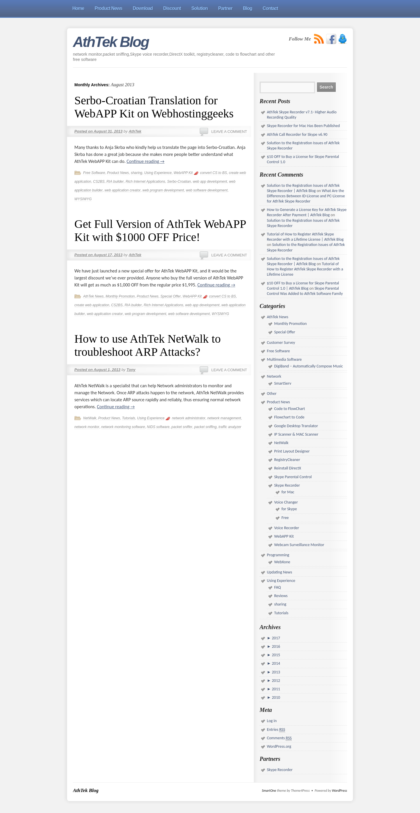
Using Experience (158, 173)
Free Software (94, 173)
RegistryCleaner (287, 459)
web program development (163, 190)
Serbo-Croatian (179, 182)
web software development (207, 190)
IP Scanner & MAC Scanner (296, 434)
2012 (275, 680)
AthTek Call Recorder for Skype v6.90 (297, 134)
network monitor (86, 427)
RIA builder (115, 182)
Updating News (279, 572)
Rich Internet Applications (145, 182)
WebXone (282, 561)
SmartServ (282, 383)
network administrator (188, 418)
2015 (275, 654)
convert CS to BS (213, 173)
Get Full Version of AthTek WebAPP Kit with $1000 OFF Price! (160, 230)
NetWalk (89, 418)
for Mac (287, 492)
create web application (91, 305)
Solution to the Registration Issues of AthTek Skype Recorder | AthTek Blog (303, 188)
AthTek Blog (111, 42)
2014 (275, 663)
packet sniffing (205, 427)
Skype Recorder (287, 485)
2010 (275, 697)
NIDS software (158, 427)
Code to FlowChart (289, 408)
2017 (275, 638)
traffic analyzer (229, 427)
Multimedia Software (284, 359)
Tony (131, 369)
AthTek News (93, 296)
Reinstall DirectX (287, 468)
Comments (279, 738)
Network (274, 376)
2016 (275, 646)
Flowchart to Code (289, 417)
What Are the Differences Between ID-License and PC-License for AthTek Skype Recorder (306, 196)
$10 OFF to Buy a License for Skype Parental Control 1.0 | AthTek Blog (303, 286)
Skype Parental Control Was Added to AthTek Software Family (305, 291)
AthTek (135, 131)
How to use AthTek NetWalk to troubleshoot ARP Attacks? (147, 345)
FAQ (277, 587)
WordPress (339, 791)
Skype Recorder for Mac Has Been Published (303, 125)
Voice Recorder (286, 527)
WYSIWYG (83, 199)
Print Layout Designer (292, 451)
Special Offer (170, 296)
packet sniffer (182, 427)
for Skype (289, 508)
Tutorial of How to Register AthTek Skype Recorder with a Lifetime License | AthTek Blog (305, 237)
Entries (276, 729)
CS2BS (98, 182)
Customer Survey (281, 342)
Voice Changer (286, 502)
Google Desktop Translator (296, 425)
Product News (118, 173)
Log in (272, 720)
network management (224, 418)
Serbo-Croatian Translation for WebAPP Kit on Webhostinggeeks (154, 107)
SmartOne (269, 791)
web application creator (122, 190)
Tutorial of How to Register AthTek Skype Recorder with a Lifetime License (305, 269)
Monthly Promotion (120, 296)
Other (271, 393)
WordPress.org (279, 746)
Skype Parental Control (293, 476)
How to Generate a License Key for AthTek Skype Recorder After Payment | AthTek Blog (306, 212)
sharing (136, 173)
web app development (210, 182)
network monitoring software (123, 427)
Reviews (281, 595)
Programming (278, 554)
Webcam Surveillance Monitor (299, 544)
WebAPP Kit (183, 173)
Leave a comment (229, 131)
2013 (275, 672)
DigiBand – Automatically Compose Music (308, 366)
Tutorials (128, 418)
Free (285, 517)
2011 (275, 689)
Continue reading (145, 161)
